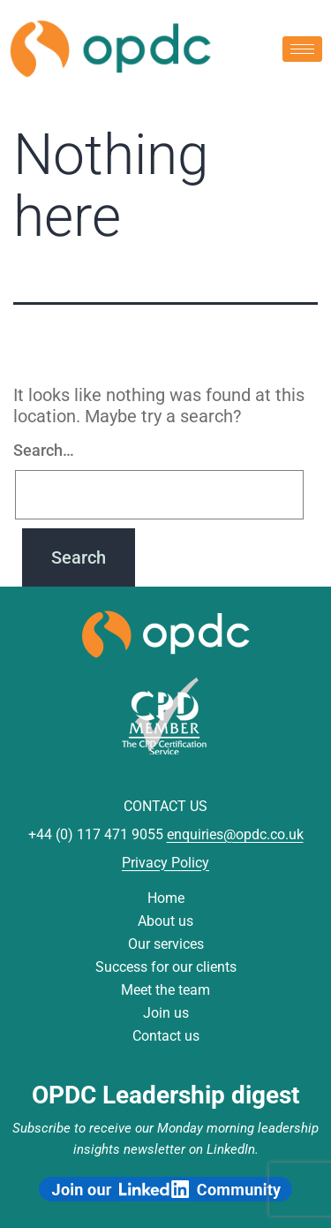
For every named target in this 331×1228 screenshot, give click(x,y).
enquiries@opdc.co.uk (235, 834)
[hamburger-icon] (302, 49)
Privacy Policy (165, 862)
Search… (43, 450)
